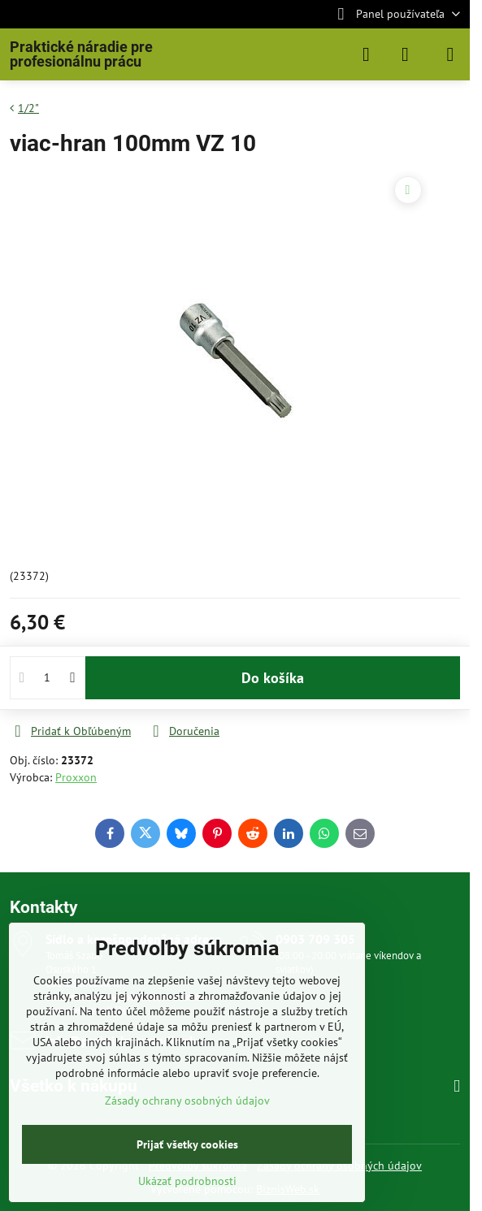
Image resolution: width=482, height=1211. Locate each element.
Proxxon (76, 777)
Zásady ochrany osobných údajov (187, 1100)
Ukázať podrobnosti (187, 1181)
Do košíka (272, 677)
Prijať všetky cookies (187, 1144)
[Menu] (450, 54)
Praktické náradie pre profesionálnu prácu (81, 54)
